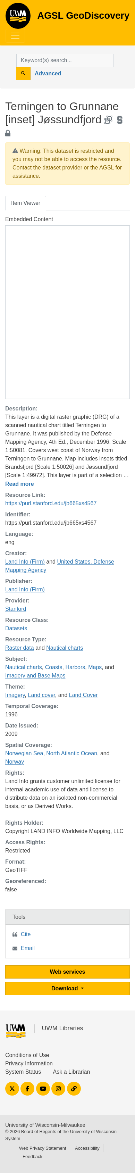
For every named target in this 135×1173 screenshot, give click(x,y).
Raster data (19, 648)
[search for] (64, 60)
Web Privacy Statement (42, 1148)
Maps (95, 667)
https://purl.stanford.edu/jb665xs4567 (50, 503)
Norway (14, 762)
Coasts (53, 667)
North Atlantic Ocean (71, 753)
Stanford (15, 609)
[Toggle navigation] (15, 36)
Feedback (32, 1156)
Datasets (16, 628)
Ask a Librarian (71, 1072)
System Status (23, 1072)
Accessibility (87, 1148)
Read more (19, 484)
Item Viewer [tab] (25, 203)
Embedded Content (29, 219)
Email (28, 948)
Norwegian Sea (24, 753)
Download (65, 988)
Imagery (15, 695)
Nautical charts (64, 648)
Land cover (41, 695)
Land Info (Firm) (25, 562)
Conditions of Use (27, 1055)
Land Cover (83, 695)
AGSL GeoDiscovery (18, 18)
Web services (67, 972)
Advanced (48, 73)
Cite (26, 934)
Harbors (75, 667)
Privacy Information (29, 1063)
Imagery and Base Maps (35, 676)
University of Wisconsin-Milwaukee (45, 1125)
